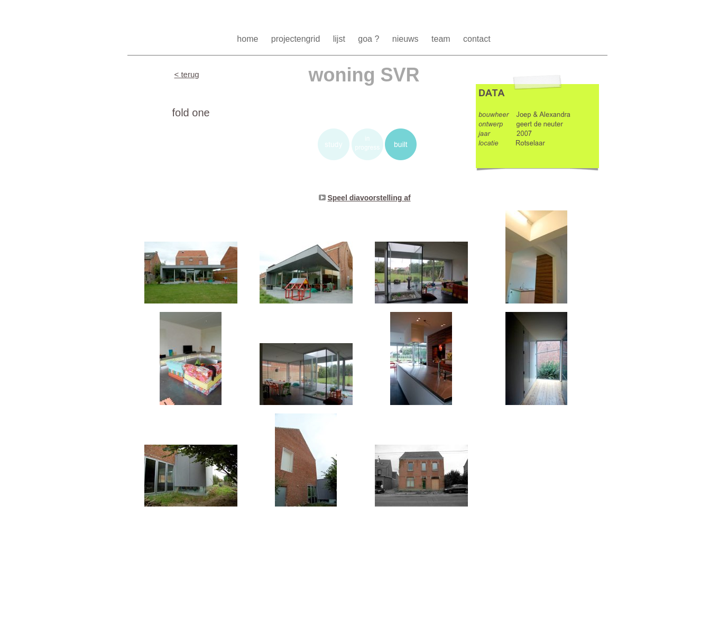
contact (477, 38)
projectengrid (296, 38)
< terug (186, 74)
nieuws (406, 38)
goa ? (369, 38)
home (248, 38)
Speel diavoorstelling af (368, 198)
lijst (340, 38)
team (442, 38)
